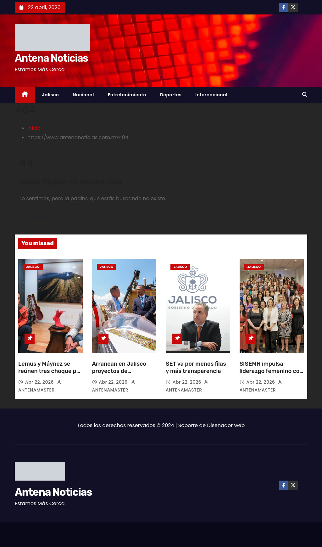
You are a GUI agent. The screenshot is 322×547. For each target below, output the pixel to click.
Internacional (211, 95)
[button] (304, 94)
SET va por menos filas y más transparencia (196, 367)
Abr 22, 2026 (40, 382)
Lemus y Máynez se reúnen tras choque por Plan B (50, 371)
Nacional (83, 95)
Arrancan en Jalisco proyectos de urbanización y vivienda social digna (124, 375)
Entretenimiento (127, 95)
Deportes (170, 95)
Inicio (34, 128)
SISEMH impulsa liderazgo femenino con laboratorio (271, 371)
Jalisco (50, 95)
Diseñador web (226, 425)
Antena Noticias (51, 58)
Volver (39, 216)
